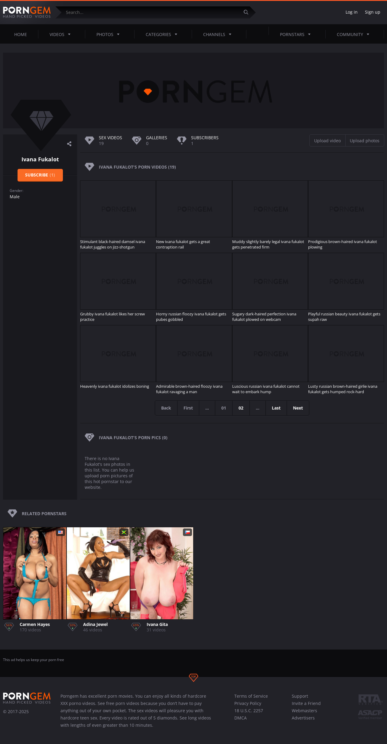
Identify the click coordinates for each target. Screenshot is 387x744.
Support (300, 696)
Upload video (327, 140)
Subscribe (40, 175)
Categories (163, 34)
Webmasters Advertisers (304, 714)
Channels (219, 34)
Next (298, 408)
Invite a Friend (306, 703)
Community (355, 34)
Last (276, 408)
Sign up (372, 12)
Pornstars (297, 34)
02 (241, 408)
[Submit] (248, 12)
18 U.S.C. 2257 (248, 710)
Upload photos (364, 140)
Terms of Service (251, 696)
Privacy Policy (247, 703)
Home (20, 34)
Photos (109, 34)
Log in (352, 12)
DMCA (240, 718)
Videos (62, 34)
